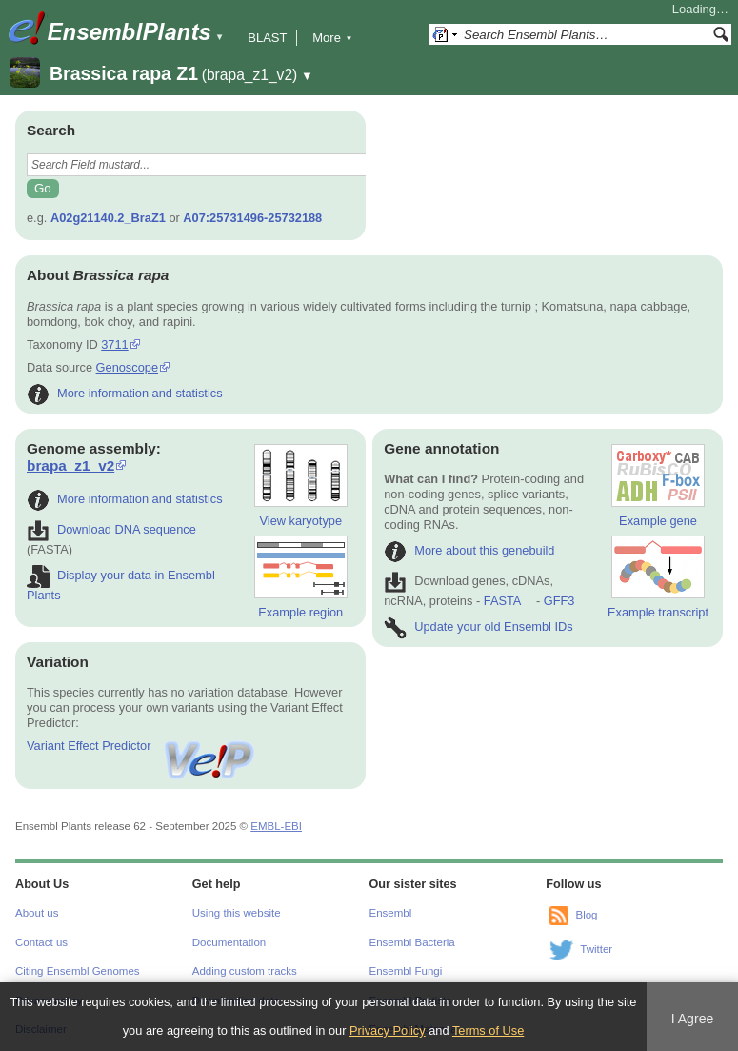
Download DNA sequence (111, 529)
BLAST (267, 37)
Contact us (41, 942)
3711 (114, 344)
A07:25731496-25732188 (252, 218)
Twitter (596, 950)
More (332, 37)
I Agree (692, 1018)
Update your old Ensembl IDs (478, 626)
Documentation (229, 942)
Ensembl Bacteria (412, 942)
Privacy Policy (387, 1030)
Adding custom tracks (244, 971)
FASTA (502, 601)
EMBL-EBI (276, 826)
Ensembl (390, 913)
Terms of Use (488, 1030)
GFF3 (558, 601)
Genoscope (127, 367)
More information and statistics (125, 393)
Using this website (236, 913)
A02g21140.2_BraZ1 (108, 218)
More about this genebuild (469, 550)
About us (36, 913)
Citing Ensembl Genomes (77, 971)
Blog (586, 915)
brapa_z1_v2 (70, 465)
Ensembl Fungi (406, 971)
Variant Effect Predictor (142, 745)
